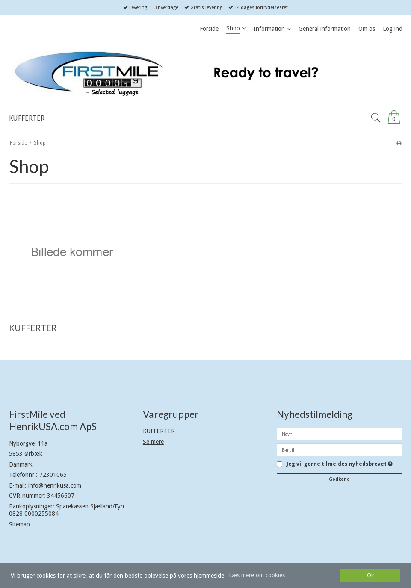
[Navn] (339, 433)
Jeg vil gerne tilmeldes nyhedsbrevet (340, 464)
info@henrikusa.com (54, 485)
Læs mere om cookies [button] (257, 575)
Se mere (153, 441)
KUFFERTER (159, 431)
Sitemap (19, 524)
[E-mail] (339, 449)
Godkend (339, 479)
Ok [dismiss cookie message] (370, 575)
